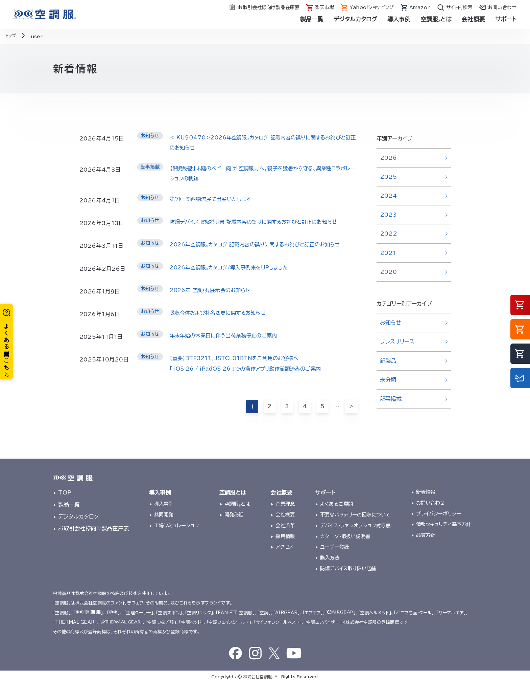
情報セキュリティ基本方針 (443, 524)
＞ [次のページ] (351, 417)
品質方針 (425, 534)
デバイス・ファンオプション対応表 (355, 525)
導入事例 (399, 19)
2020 (388, 271)
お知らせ (391, 322)
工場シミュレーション (176, 525)
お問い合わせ (430, 502)
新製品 (388, 360)
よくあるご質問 (336, 503)
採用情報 (285, 536)
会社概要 (473, 19)
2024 (388, 195)
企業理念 (285, 503)
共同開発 (163, 514)
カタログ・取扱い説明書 (345, 536)
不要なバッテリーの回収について (355, 514)
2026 (388, 157)
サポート (505, 19)
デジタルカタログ (355, 19)
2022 (388, 233)
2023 (388, 214)
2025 (388, 176)
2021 (388, 253)
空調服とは (436, 19)
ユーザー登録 (334, 546)
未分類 (388, 379)
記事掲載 (391, 398)
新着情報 (425, 491)
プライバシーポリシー (438, 513)
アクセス (284, 546)
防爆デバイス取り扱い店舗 (348, 568)
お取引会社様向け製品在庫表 (93, 528)
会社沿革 (285, 525)
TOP (64, 492)
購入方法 (329, 557)
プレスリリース (397, 341)
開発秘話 (234, 514)
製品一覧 (311, 19)
